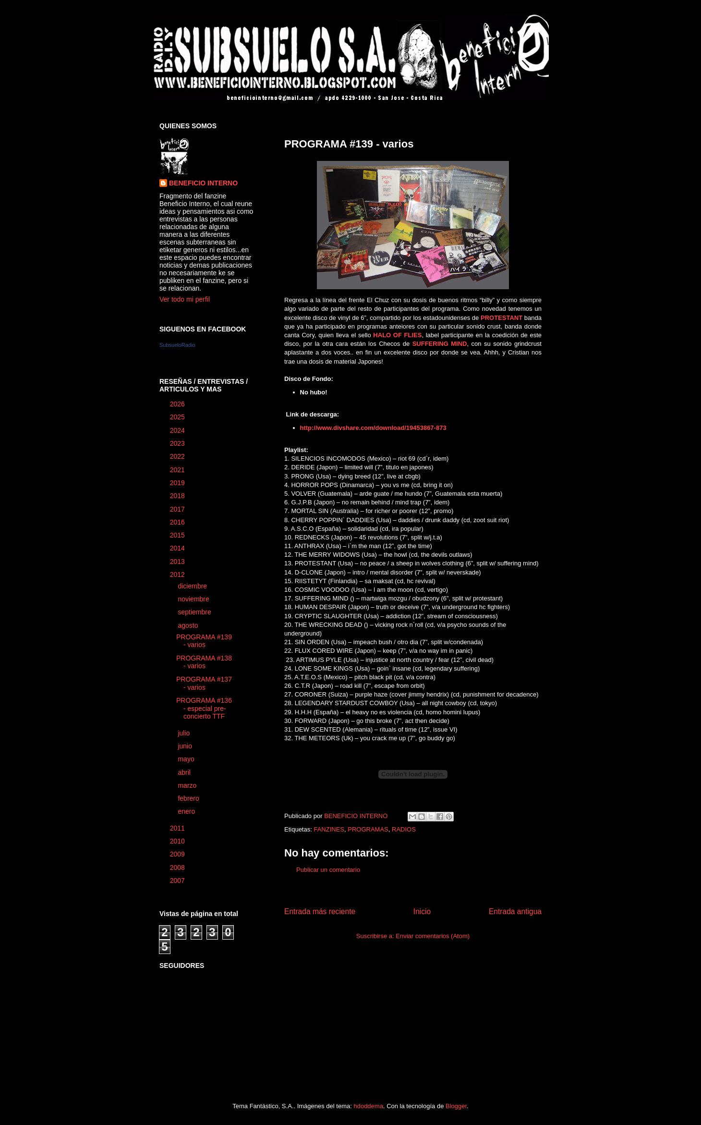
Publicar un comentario (328, 869)
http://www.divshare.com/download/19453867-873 (374, 427)
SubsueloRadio (177, 345)
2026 (178, 404)
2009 (178, 854)
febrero (189, 798)
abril (185, 772)
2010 (178, 841)
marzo (188, 785)
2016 (178, 522)
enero (187, 811)
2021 (178, 470)
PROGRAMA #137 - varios (204, 683)
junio (185, 746)
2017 (178, 509)
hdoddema (368, 1106)
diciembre (193, 586)
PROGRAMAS (368, 829)
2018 (178, 496)
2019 (178, 483)
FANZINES (329, 829)
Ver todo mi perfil (184, 299)
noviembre (194, 599)
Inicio (422, 911)
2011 (178, 828)
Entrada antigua (515, 911)
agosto (189, 625)
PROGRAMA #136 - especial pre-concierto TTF (204, 709)
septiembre (195, 612)
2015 (178, 535)
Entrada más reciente (319, 911)
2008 (178, 867)
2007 (178, 880)
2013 (178, 561)
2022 (178, 456)
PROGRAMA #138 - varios (204, 662)
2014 (178, 548)
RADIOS (404, 829)
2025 (178, 417)
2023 (178, 443)
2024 (178, 430)
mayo (187, 759)
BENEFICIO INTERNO (203, 183)
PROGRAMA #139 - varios (204, 641)
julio (185, 733)
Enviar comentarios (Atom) (433, 936)
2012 (178, 574)
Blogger (456, 1106)
